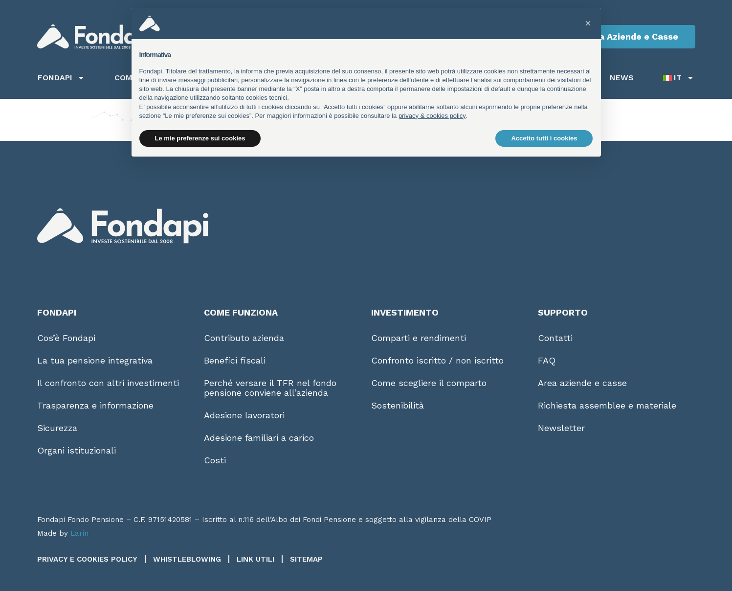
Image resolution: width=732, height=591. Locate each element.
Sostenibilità (397, 405)
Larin (79, 533)
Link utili (255, 559)
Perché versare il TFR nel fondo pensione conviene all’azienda (270, 388)
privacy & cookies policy (432, 115)
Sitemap (306, 559)
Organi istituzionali (76, 450)
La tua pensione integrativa (95, 360)
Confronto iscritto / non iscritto (437, 360)
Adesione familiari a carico (259, 437)
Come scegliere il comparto (429, 383)
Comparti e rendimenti (418, 338)
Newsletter (561, 428)
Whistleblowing (187, 559)
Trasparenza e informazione (95, 405)
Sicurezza (57, 428)
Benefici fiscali (235, 360)
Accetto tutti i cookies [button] (544, 138)
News (622, 77)
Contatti (555, 338)
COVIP (480, 519)
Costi (215, 460)
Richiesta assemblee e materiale (607, 405)
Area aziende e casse (582, 383)
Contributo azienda (244, 338)
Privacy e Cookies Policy (87, 559)
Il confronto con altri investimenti (108, 383)
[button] (588, 23)
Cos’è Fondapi (66, 338)
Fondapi (61, 78)
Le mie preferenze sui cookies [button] (200, 138)
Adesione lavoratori (244, 415)
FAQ (546, 360)
